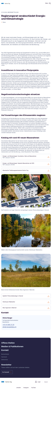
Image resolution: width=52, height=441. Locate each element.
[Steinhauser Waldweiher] (26, 302)
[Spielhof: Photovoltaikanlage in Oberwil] (26, 296)
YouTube (33, 387)
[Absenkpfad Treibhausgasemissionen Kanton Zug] (26, 170)
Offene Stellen (8, 343)
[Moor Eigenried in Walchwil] (26, 308)
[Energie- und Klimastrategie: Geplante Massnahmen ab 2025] (26, 164)
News (4, 22)
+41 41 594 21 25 (8, 325)
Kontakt (5, 350)
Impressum (4, 357)
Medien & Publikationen (12, 346)
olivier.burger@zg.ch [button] (9, 327)
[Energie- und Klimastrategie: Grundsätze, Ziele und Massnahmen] (26, 157)
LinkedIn (18, 387)
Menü (46, 3)
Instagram (26, 387)
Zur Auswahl (5, 372)
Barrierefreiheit (5, 354)
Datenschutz (4, 359)
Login (39, 382)
